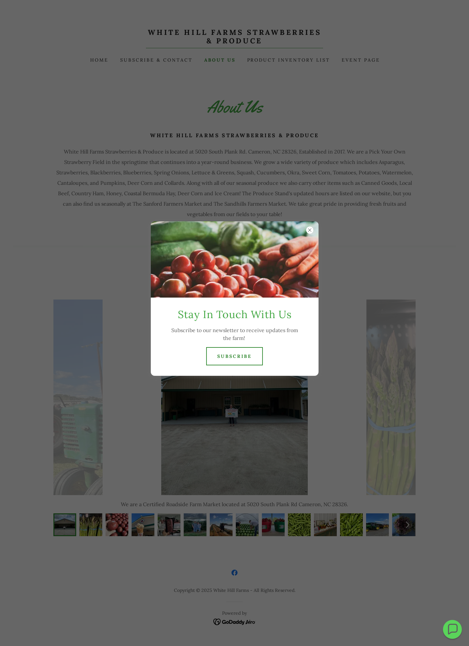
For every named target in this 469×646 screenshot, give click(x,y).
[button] (452, 629)
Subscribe (234, 356)
